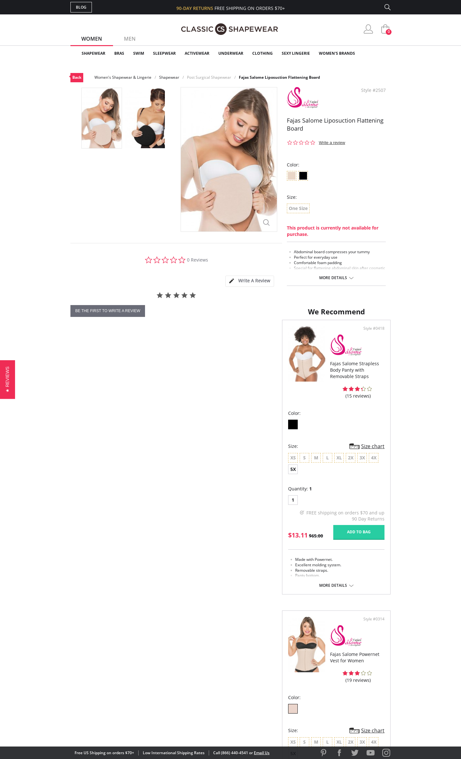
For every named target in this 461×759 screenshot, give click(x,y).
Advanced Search (200, 643)
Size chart (209, 451)
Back (76, 77)
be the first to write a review (107, 311)
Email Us (262, 752)
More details (333, 277)
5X (173, 463)
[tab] (249, 281)
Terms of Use (121, 730)
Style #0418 (210, 346)
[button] (7, 379)
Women (91, 38)
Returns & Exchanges (204, 685)
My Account (193, 653)
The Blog (273, 674)
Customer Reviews (285, 653)
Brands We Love (282, 664)
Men (130, 38)
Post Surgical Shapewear (209, 77)
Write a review (332, 142)
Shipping (189, 674)
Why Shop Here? (281, 643)
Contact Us (192, 695)
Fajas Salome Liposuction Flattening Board (279, 77)
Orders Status (196, 664)
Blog (81, 7)
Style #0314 (371, 346)
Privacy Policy (279, 685)
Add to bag (195, 526)
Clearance (377, 53)
